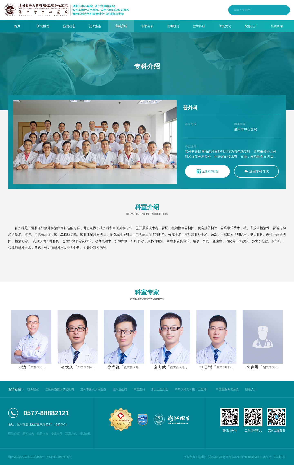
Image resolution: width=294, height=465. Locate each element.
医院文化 (225, 26)
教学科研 (199, 26)
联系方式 (71, 433)
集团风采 (277, 26)
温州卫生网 (120, 389)
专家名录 (147, 26)
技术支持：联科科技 (273, 456)
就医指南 (95, 26)
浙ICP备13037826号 (59, 456)
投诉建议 (33, 389)
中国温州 (139, 389)
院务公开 (251, 26)
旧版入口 (251, 389)
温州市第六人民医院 (93, 389)
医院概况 (43, 26)
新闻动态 (69, 26)
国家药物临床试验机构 (59, 389)
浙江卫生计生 (159, 389)
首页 (17, 26)
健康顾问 (173, 26)
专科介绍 (121, 26)
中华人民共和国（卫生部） (192, 389)
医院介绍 (14, 433)
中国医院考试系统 (227, 389)
